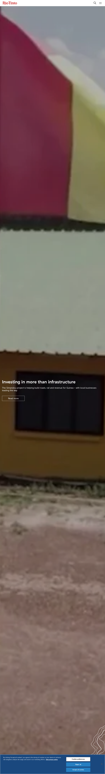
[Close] (101, 764)
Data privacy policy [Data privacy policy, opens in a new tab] (52, 759)
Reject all (78, 764)
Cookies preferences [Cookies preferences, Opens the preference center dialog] (78, 759)
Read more (13, 398)
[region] (52, 764)
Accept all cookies (78, 770)
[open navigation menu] (100, 3)
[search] (95, 3)
